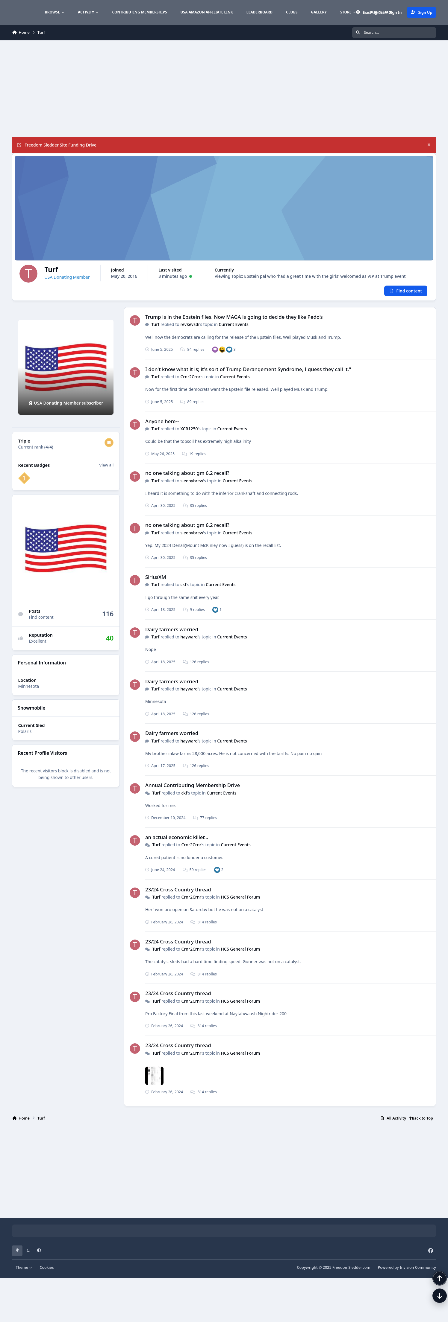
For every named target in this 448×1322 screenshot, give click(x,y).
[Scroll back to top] (433, 1290)
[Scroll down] (433, 1307)
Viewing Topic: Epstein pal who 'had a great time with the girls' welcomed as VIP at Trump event (230, 295)
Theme (24, 1271)
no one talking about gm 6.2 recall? (187, 476)
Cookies (47, 1271)
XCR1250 (189, 432)
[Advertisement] (150, 88)
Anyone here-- (162, 424)
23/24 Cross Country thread (178, 893)
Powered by (407, 1271)
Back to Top (421, 1121)
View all (106, 468)
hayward (189, 641)
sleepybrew (191, 484)
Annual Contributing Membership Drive (192, 789)
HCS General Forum (240, 901)
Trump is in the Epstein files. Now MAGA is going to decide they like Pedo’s (234, 320)
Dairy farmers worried (171, 632)
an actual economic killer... (176, 840)
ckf (183, 588)
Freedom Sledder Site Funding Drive (56, 145)
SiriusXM (155, 580)
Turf (155, 328)
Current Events (234, 328)
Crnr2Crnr (190, 380)
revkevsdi (189, 328)
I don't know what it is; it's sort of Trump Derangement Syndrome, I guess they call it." (248, 372)
